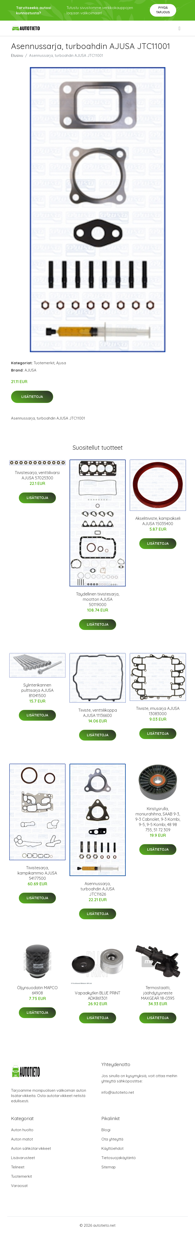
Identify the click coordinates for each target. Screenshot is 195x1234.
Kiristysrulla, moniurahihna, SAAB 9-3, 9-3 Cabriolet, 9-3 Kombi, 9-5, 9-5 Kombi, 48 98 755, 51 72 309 (157, 819)
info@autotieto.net (117, 1092)
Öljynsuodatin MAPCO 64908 (37, 990)
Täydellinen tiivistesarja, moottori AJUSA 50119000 (97, 599)
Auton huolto (22, 1129)
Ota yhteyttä (112, 1139)
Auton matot (22, 1139)
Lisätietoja (32, 396)
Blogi (105, 1129)
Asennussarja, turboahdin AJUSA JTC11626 (97, 889)
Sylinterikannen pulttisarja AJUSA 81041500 (37, 690)
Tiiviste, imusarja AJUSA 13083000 (157, 711)
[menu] (179, 28)
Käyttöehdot (112, 1148)
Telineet (17, 1167)
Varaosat (19, 1185)
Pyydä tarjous (163, 10)
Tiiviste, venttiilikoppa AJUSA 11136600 (97, 713)
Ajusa (61, 362)
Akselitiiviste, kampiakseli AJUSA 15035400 (157, 521)
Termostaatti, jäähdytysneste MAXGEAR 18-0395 (157, 993)
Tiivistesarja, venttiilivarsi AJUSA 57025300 (37, 475)
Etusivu (17, 55)
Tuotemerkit (44, 362)
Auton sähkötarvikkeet (31, 1148)
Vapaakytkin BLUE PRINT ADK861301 (97, 995)
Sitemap (108, 1167)
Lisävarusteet (23, 1157)
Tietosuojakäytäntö (118, 1157)
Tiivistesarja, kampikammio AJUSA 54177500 (37, 873)
